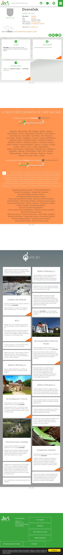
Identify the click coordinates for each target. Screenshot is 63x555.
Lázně (55, 181)
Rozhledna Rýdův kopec (46, 201)
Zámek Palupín (13, 201)
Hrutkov (35, 138)
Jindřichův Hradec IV (31, 142)
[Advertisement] (31, 95)
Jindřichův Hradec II (46, 140)
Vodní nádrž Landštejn (46, 214)
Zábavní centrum (44, 185)
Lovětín (35, 147)
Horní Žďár (11, 138)
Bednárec (13, 131)
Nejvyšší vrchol (6, 185)
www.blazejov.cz (33, 27)
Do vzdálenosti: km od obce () (23, 160)
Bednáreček (22, 131)
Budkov (49, 131)
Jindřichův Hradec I (30, 140)
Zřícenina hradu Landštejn (44, 210)
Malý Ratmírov (22, 31)
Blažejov (33, 16)
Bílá (30, 131)
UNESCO (36, 173)
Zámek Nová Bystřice (37, 205)
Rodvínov (42, 153)
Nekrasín (21, 151)
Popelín (26, 153)
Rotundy (40, 181)
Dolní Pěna (39, 133)
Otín (44, 151)
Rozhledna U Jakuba (47, 203)
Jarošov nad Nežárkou (47, 138)
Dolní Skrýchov (15, 136)
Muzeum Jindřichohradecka (43, 199)
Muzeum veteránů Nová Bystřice (31, 207)
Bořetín (42, 131)
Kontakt (34, 544)
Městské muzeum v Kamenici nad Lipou (22, 214)
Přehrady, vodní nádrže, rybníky (13, 177)
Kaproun (37, 144)
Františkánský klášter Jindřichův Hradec (31, 196)
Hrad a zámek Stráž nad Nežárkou (20, 210)
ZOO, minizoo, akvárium (15, 173)
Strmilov (29, 155)
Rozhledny (49, 177)
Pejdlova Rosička (16, 153)
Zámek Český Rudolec (23, 221)
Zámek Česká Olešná (42, 190)
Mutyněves (30, 31)
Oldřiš (35, 31)
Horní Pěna (35, 136)
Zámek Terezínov (32, 203)
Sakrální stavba (56, 185)
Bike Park (16, 185)
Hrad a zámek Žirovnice (16, 203)
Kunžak (16, 147)
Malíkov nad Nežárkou (15, 149)
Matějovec (51, 149)
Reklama (40, 526)
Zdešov (42, 155)
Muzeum (33, 185)
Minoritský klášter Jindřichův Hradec (31, 194)
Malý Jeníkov (29, 149)
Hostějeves (27, 138)
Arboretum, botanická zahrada (34, 177)
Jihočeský (33, 18)
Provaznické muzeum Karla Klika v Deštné (39, 216)
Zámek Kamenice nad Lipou (31, 212)
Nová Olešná (31, 151)
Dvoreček (30, 9)
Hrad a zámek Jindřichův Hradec (20, 199)
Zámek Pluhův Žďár (15, 216)
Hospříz (19, 138)
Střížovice (21, 155)
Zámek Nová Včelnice (28, 201)
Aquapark (27, 173)
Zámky (8, 181)
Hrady (57, 177)
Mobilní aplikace (40, 538)
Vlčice (36, 155)
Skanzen (57, 173)
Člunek (21, 133)
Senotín (49, 153)
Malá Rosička (44, 147)
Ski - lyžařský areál (47, 173)
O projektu (40, 520)
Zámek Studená (23, 205)
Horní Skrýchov (46, 136)
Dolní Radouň (50, 133)
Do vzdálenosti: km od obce (25, 118)
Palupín (50, 151)
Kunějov (52, 144)
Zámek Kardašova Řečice (21, 218)
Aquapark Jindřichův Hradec (22, 190)
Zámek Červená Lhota (40, 221)
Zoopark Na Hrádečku (22, 192)
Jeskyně (48, 181)
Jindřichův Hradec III (15, 142)
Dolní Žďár (26, 136)
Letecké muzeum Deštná (41, 218)
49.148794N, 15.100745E (38, 23)
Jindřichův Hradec (36, 22)
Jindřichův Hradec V (47, 142)
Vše (4, 173)
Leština (23, 147)
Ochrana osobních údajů (11, 544)
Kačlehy (16, 144)
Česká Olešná (12, 133)
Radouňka (33, 153)
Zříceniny (15, 181)
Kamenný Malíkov (26, 144)
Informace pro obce (40, 532)
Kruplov (45, 144)
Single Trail (25, 185)
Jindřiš (9, 144)
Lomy (29, 147)
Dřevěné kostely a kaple (28, 181)
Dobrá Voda (29, 133)
